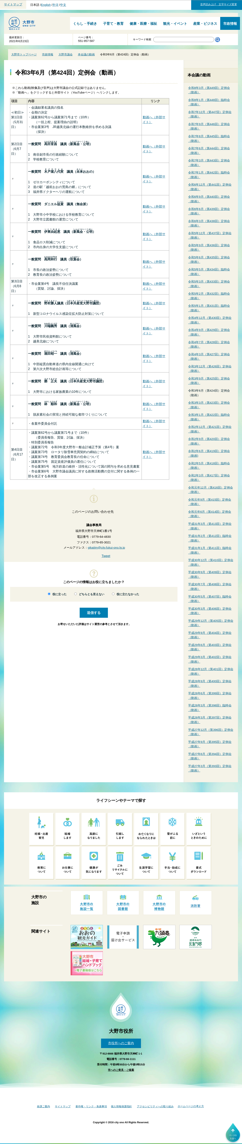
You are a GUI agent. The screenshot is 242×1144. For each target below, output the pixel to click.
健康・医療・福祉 (143, 24)
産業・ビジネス (205, 24)
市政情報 (230, 24)
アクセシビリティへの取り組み (155, 1106)
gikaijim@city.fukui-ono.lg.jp (106, 547)
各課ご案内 (43, 1106)
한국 (55, 4)
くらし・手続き (85, 24)
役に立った (59, 594)
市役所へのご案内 (121, 1043)
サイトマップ (13, 4)
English (46, 4)
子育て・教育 (113, 24)
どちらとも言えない (91, 594)
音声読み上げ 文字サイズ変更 (218, 4)
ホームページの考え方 (191, 1106)
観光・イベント (175, 24)
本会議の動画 (86, 54)
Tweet (106, 556)
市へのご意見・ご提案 (121, 1069)
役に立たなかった (128, 594)
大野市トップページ (24, 54)
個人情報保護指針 (121, 1106)
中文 (63, 4)
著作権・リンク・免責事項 (91, 1106)
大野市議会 (65, 54)
